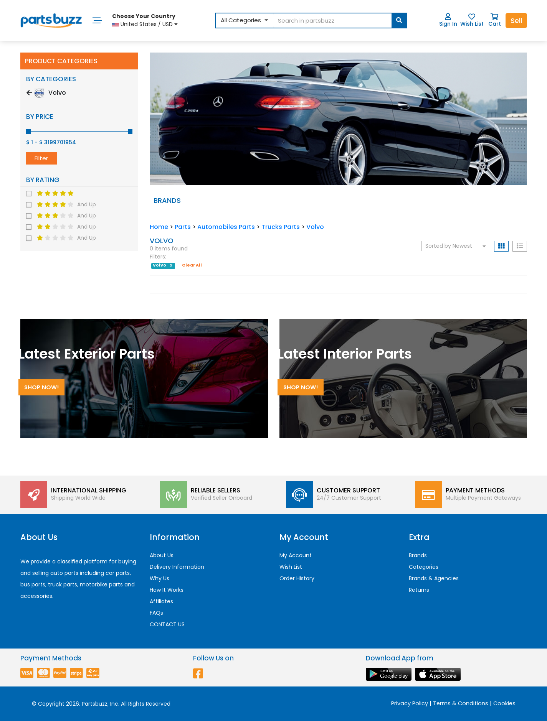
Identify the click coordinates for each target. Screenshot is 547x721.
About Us (162, 555)
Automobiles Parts (226, 226)
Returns (419, 590)
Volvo (315, 226)
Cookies (504, 703)
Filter (41, 158)
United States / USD (145, 20)
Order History (296, 578)
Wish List (472, 20)
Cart (494, 20)
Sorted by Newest (455, 246)
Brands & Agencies (434, 578)
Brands (418, 555)
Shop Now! (41, 387)
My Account (295, 555)
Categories (423, 567)
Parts (183, 226)
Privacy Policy (409, 703)
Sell (516, 20)
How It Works (166, 590)
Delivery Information (177, 567)
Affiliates (161, 601)
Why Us (159, 578)
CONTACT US (167, 624)
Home (159, 226)
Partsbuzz (94, 704)
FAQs (156, 613)
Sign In (448, 20)
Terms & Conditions (460, 703)
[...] (339, 20)
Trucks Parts (280, 226)
